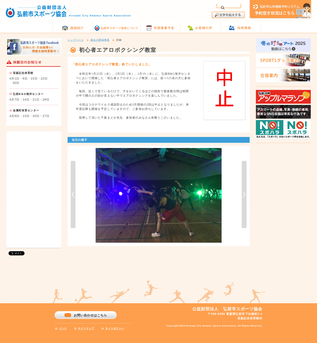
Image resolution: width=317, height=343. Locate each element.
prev (73, 194)
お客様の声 (203, 27)
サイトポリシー (114, 328)
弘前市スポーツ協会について (119, 28)
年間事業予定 (164, 27)
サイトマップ (86, 328)
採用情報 (244, 27)
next (244, 194)
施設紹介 (77, 27)
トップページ (76, 40)
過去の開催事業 (100, 40)
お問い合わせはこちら (90, 315)
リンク (63, 328)
